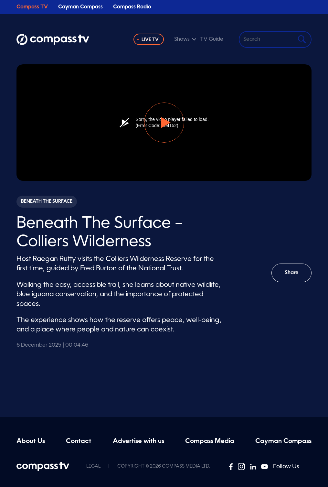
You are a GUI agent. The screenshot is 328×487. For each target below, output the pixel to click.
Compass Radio (132, 7)
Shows (182, 39)
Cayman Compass (80, 7)
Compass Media (209, 441)
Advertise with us (138, 441)
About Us (30, 441)
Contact (78, 441)
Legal (93, 466)
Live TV (150, 40)
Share (296, 276)
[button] (164, 123)
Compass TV (32, 7)
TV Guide (211, 39)
